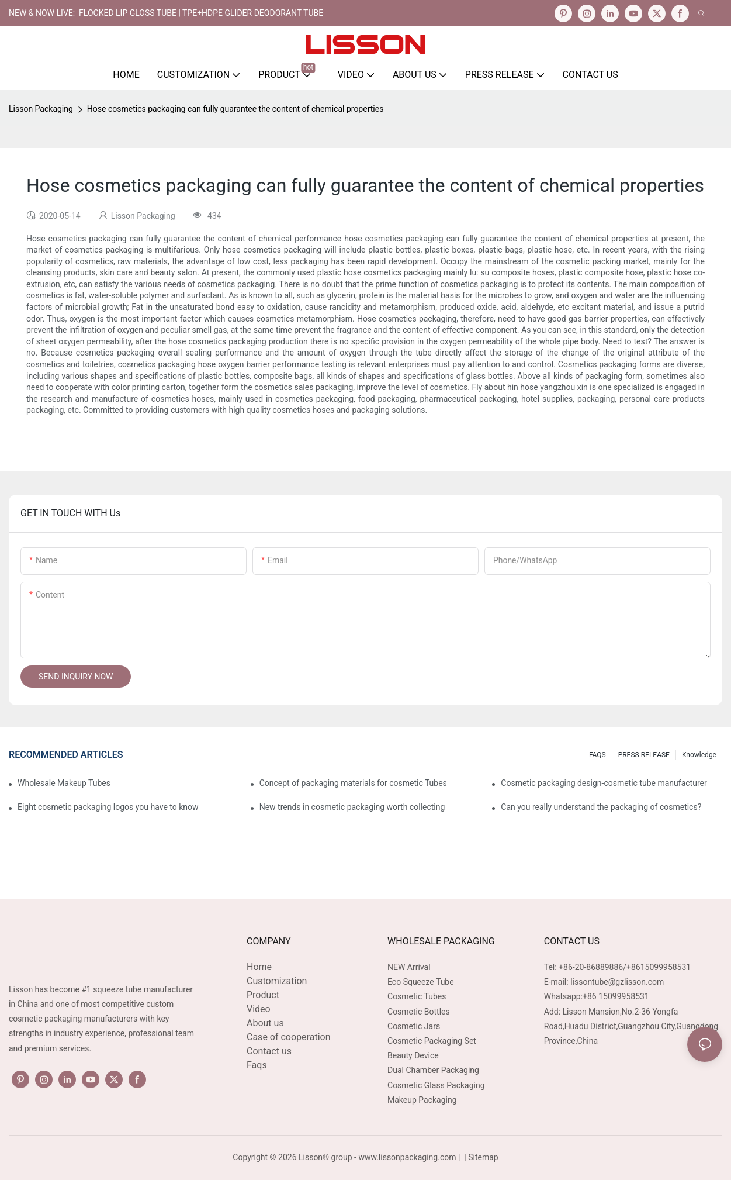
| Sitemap (480, 1157)
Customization (277, 980)
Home (259, 966)
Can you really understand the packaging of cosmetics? (601, 807)
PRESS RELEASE (644, 755)
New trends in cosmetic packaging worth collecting (352, 807)
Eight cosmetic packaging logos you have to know (108, 807)
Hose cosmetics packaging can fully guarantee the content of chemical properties (235, 108)
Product (263, 994)
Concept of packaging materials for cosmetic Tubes (353, 783)
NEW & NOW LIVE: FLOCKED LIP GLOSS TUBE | (95, 13)
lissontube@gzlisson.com (617, 981)
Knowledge (699, 755)
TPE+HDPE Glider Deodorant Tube (252, 13)
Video (259, 1009)
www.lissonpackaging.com (407, 1157)
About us (265, 1023)
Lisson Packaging (41, 108)
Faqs (257, 1065)
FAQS (597, 755)
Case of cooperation (288, 1037)
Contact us (269, 1051)
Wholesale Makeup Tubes (64, 783)
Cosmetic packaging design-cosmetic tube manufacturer (603, 783)
